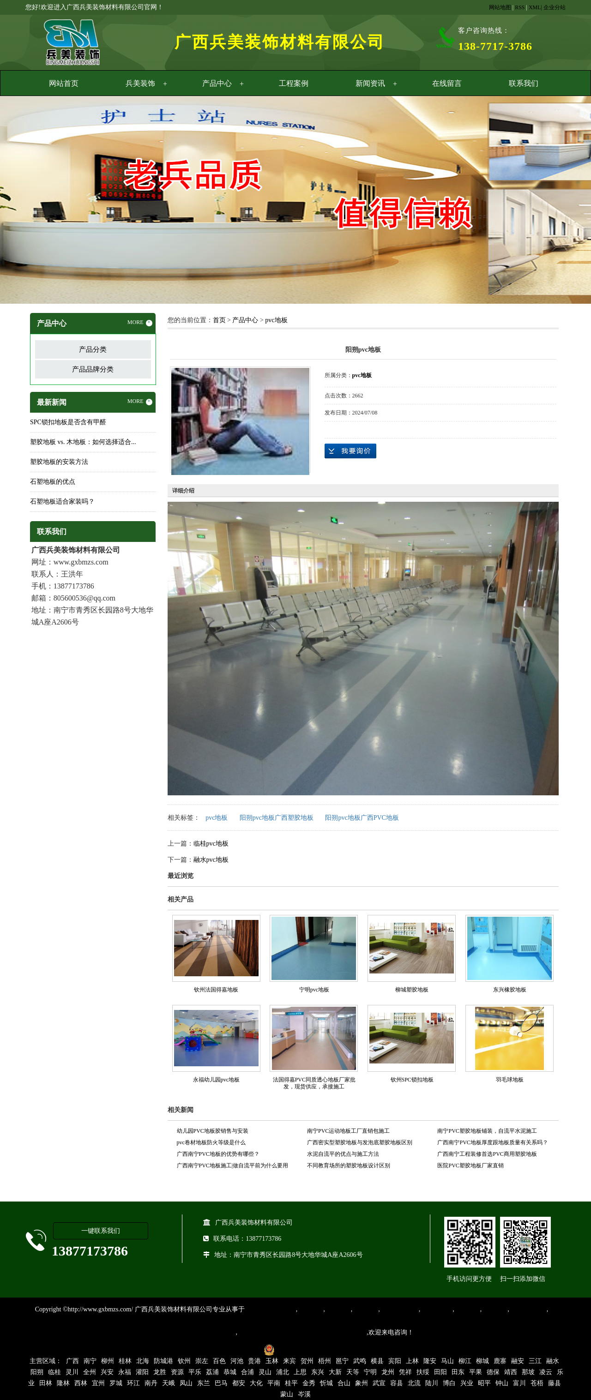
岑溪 (304, 1394)
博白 (449, 1383)
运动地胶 (365, 1309)
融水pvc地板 (211, 859)
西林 (80, 1383)
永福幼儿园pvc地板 (216, 1079)
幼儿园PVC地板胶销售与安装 (212, 1131)
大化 (256, 1383)
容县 (396, 1383)
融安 (517, 1361)
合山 (344, 1383)
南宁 (90, 1361)
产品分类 (93, 349)
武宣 (379, 1383)
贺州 (307, 1361)
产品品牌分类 (93, 369)
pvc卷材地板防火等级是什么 (211, 1142)
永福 (124, 1372)
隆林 (63, 1383)
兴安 (107, 1372)
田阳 (440, 1372)
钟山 (501, 1383)
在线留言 (447, 83)
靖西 (510, 1372)
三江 (535, 1361)
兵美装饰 (140, 83)
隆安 (429, 1361)
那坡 (528, 1372)
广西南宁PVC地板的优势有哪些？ (218, 1154)
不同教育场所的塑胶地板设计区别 (348, 1165)
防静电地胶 (436, 1309)
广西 (72, 1361)
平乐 (194, 1372)
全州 (89, 1372)
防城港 (163, 1361)
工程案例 (293, 83)
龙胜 (159, 1372)
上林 (412, 1361)
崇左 (201, 1361)
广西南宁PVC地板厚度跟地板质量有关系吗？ (492, 1142)
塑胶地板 (310, 1309)
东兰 (203, 1383)
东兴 (317, 1372)
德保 (493, 1372)
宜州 (98, 1383)
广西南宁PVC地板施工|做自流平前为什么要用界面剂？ (233, 1167)
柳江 (464, 1361)
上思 (300, 1372)
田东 (458, 1372)
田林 (45, 1383)
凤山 (186, 1383)
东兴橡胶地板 (509, 989)
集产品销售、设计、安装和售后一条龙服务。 (302, 1332)
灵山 (265, 1372)
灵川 (72, 1372)
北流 (414, 1383)
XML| (535, 7)
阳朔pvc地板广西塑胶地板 (277, 817)
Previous (30, 201)
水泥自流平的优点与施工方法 (343, 1154)
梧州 (324, 1361)
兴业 (466, 1383)
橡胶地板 (338, 1309)
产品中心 (217, 83)
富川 (519, 1383)
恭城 (229, 1372)
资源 (177, 1372)
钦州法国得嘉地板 (216, 989)
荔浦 (212, 1372)
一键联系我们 (100, 1230)
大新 (335, 1372)
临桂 (54, 1372)
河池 (236, 1361)
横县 (377, 1361)
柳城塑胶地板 (411, 989)
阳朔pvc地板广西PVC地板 (361, 817)
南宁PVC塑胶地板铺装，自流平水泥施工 (487, 1131)
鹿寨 (500, 1361)
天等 (352, 1372)
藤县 (554, 1383)
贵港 (254, 1361)
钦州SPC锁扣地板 (412, 1079)
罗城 (115, 1383)
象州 (361, 1383)
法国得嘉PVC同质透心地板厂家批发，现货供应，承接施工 (314, 1083)
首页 (219, 320)
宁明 (370, 1372)
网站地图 (500, 7)
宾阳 (394, 1361)
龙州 (387, 1372)
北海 (142, 1361)
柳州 (107, 1361)
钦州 (184, 1361)
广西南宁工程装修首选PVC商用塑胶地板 (487, 1154)
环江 (133, 1383)
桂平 (291, 1383)
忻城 (326, 1383)
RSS (520, 7)
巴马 (221, 1383)
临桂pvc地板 (211, 843)
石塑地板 (494, 1309)
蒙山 (286, 1394)
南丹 (151, 1383)
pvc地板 (276, 320)
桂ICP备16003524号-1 (227, 1349)
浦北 (282, 1372)
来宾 (289, 1361)
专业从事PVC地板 (270, 1309)
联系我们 (523, 83)
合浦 (247, 1372)
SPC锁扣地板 (528, 1309)
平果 (475, 1372)
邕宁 (342, 1361)
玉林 (271, 1361)
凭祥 (405, 1372)
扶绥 (422, 1372)
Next (561, 201)
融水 (552, 1361)
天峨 (168, 1383)
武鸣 (359, 1361)
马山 (447, 1361)
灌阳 (142, 1372)
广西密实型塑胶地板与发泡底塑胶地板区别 (359, 1142)
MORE (139, 322)
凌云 (545, 1372)
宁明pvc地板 (314, 989)
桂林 (125, 1361)
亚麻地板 (467, 1309)
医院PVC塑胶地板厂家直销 (470, 1165)
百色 (219, 1361)
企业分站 (554, 7)
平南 (273, 1383)
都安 (238, 1383)
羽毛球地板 (510, 1079)
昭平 (484, 1383)
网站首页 (63, 83)
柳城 (482, 1361)
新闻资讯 (370, 83)
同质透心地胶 (399, 1309)
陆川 (431, 1383)
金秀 (308, 1383)
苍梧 (537, 1383)
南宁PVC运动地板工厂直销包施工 (348, 1131)
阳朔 (36, 1372)
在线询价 (350, 451)
